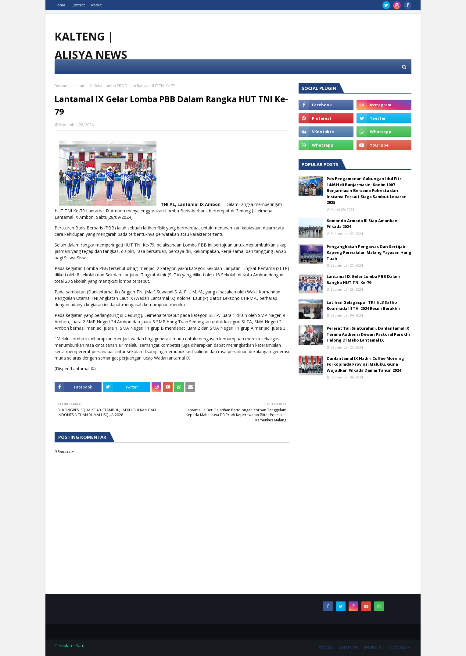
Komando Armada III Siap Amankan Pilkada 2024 (362, 223)
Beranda (62, 85)
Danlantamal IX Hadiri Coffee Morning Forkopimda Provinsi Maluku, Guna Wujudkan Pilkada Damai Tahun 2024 (365, 364)
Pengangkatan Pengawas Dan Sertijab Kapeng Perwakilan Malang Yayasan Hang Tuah (369, 252)
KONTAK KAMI (399, 647)
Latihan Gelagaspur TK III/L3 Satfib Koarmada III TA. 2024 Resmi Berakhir (363, 305)
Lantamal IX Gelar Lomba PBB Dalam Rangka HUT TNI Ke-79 (363, 279)
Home (60, 5)
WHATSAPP (348, 647)
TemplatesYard (69, 645)
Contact (78, 5)
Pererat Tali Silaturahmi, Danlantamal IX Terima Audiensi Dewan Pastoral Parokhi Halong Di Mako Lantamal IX (368, 334)
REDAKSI (326, 647)
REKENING (372, 647)
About (96, 5)
